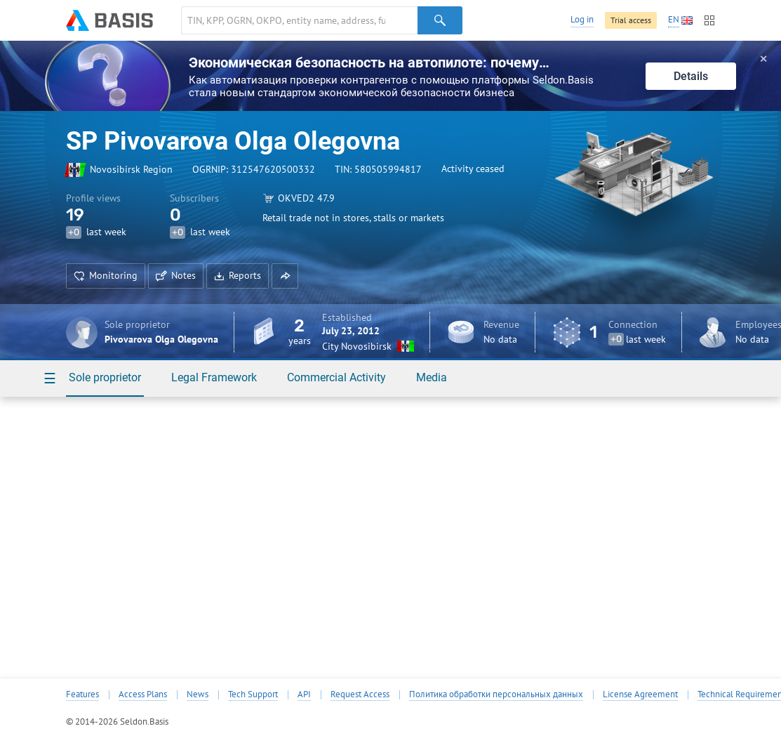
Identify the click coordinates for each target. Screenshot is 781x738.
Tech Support (253, 694)
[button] (285, 276)
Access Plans (143, 694)
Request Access (360, 694)
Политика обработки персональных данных (496, 694)
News (197, 694)
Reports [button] (237, 275)
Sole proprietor (105, 377)
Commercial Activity (336, 377)
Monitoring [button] (106, 275)
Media (431, 377)
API (304, 694)
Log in (582, 19)
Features (82, 694)
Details (691, 76)
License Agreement (640, 694)
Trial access (630, 20)
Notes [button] (176, 275)
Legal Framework (214, 377)
